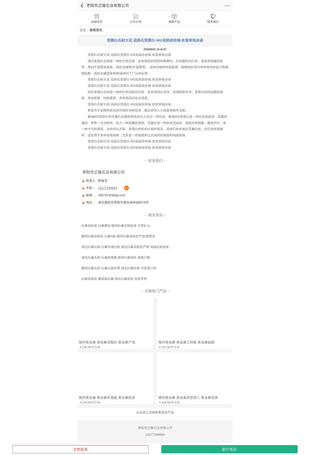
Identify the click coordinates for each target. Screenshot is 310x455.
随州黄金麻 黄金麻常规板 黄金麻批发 (107, 397)
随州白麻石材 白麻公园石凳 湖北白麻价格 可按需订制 (118, 268)
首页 (83, 30)
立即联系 (80, 449)
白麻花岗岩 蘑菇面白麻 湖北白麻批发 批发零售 (114, 279)
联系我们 (155, 161)
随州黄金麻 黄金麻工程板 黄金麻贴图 (186, 342)
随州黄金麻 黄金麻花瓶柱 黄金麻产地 (107, 342)
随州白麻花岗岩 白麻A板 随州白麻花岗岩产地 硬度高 (118, 236)
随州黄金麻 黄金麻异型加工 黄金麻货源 (188, 397)
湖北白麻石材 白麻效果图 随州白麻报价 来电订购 (115, 257)
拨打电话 (229, 449)
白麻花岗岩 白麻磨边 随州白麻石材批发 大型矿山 (115, 225)
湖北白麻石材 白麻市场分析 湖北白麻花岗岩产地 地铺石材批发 (125, 247)
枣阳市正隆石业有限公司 (107, 5)
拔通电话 (126, 188)
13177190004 (107, 188)
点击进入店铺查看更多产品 (155, 412)
